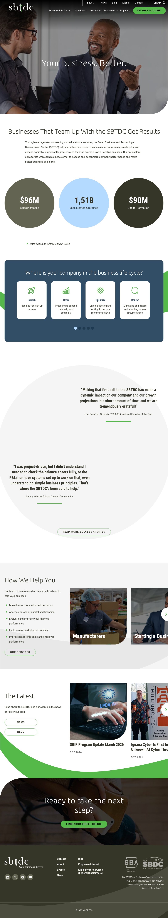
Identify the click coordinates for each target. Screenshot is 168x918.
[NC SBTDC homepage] (21, 7)
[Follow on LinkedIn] (8, 877)
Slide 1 (75, 328)
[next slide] (164, 614)
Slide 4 (88, 328)
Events (125, 2)
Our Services (20, 652)
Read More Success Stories (84, 531)
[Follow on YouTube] (30, 877)
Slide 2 (79, 328)
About (60, 864)
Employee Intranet (88, 864)
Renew (135, 300)
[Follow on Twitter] (15, 877)
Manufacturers (89, 636)
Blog (114, 2)
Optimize (101, 300)
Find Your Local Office (84, 824)
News (104, 2)
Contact (139, 2)
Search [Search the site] (159, 2)
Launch (32, 300)
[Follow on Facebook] (23, 877)
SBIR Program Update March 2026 (97, 744)
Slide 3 (84, 328)
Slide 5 (92, 328)
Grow (66, 300)
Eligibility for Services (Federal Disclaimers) (90, 871)
